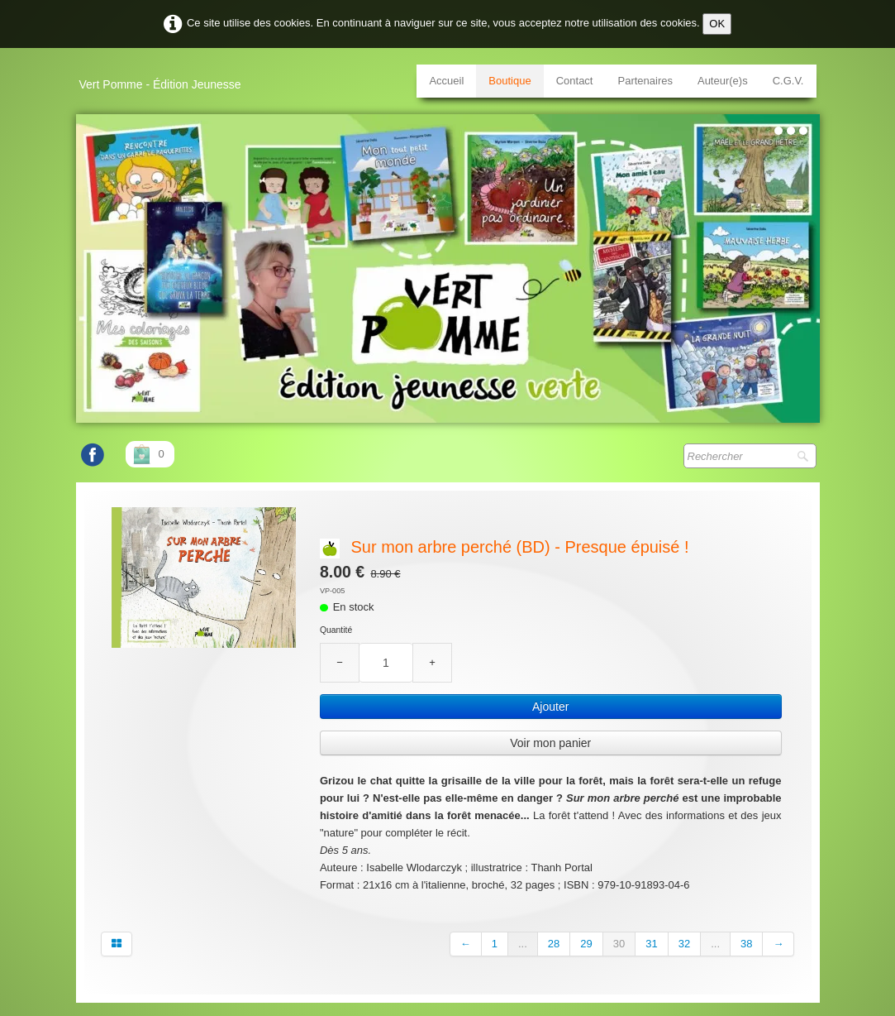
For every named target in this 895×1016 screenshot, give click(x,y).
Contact (574, 80)
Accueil (446, 80)
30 (619, 943)
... (522, 943)
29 (586, 943)
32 (684, 943)
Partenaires (644, 80)
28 (553, 943)
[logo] (166, 78)
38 (746, 943)
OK (717, 23)
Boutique (509, 80)
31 (651, 943)
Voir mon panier (550, 743)
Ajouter (550, 706)
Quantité (336, 630)
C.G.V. (788, 80)
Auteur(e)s (722, 80)
